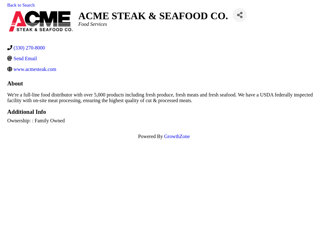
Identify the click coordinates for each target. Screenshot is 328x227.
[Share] (240, 15)
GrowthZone (177, 136)
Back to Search (21, 5)
